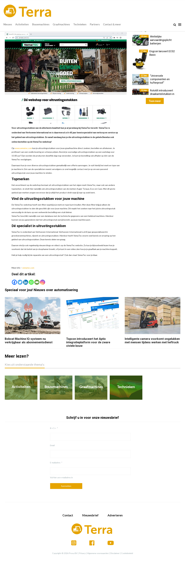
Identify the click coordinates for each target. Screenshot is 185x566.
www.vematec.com (23, 148)
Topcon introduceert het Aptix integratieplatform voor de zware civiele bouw (88, 342)
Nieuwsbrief (90, 515)
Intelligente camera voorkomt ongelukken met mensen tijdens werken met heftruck (152, 340)
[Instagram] (42, 282)
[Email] (36, 282)
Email (52, 445)
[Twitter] (20, 282)
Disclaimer (115, 553)
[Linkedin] (25, 282)
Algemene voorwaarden (98, 553)
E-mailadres (55, 462)
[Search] (174, 25)
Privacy (82, 553)
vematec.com (28, 268)
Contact (67, 515)
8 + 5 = (53, 428)
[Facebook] (14, 282)
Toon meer (155, 101)
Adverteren (115, 515)
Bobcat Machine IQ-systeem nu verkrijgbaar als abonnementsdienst (28, 340)
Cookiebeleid (127, 553)
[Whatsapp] (31, 282)
